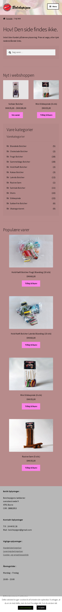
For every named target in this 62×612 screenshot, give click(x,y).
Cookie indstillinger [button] (26, 608)
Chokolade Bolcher (19, 151)
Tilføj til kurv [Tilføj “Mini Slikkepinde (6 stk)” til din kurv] (46, 115)
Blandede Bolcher (18, 146)
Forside (9, 18)
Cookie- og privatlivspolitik (15, 554)
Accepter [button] (41, 607)
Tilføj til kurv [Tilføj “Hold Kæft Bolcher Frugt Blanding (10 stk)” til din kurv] (31, 283)
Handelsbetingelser (12, 547)
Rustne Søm (15, 182)
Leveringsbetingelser (13, 551)
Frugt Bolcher (16, 156)
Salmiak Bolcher (17, 187)
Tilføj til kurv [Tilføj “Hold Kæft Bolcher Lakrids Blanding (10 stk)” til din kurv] (31, 344)
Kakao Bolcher (17, 172)
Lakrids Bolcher (17, 177)
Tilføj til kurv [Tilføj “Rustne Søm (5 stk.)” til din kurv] (31, 467)
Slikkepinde (15, 198)
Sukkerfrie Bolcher (18, 203)
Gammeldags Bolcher (20, 161)
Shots (12, 193)
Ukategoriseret (17, 208)
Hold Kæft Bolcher (18, 167)
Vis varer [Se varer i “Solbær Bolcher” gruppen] (16, 115)
